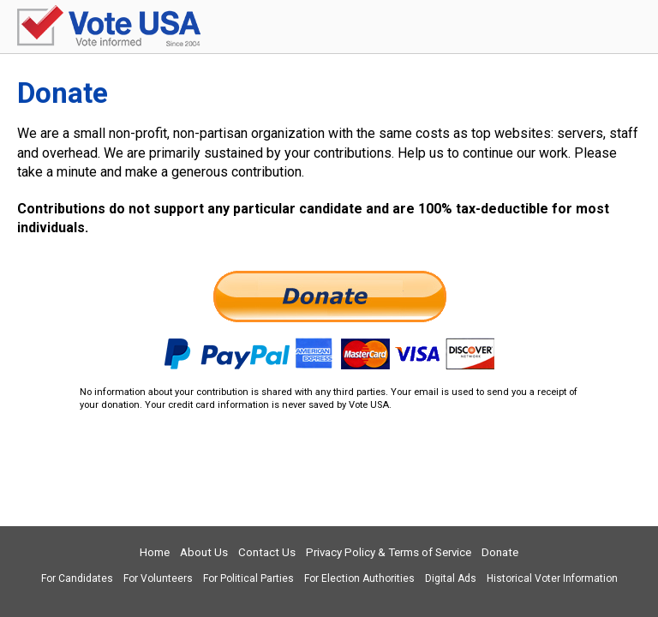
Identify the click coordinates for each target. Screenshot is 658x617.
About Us (204, 552)
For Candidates (77, 578)
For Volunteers (158, 578)
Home (155, 552)
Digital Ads (450, 578)
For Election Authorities (359, 578)
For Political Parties (248, 578)
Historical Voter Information (552, 578)
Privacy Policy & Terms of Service (388, 552)
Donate (500, 552)
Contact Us (267, 552)
